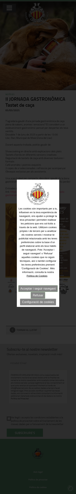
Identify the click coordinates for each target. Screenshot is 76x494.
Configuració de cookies (38, 299)
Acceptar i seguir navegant (38, 286)
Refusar (38, 292)
